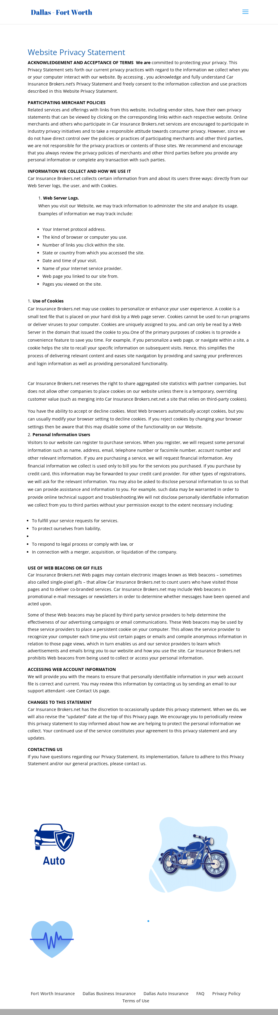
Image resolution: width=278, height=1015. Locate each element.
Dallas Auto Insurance (166, 993)
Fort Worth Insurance (53, 993)
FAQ (200, 993)
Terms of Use (135, 1001)
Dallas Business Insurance (109, 993)
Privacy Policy (226, 993)
